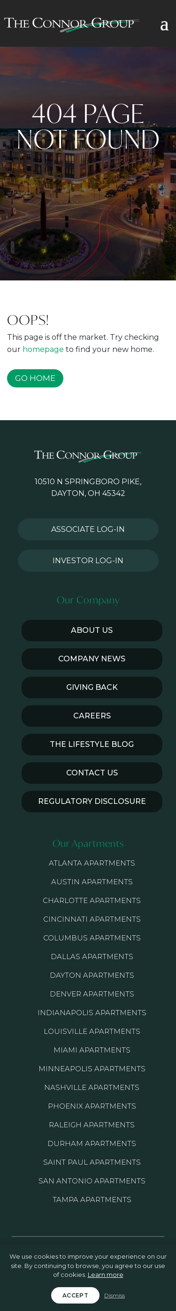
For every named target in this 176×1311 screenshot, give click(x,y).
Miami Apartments (92, 1050)
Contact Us (92, 772)
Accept (75, 1295)
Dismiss (114, 1295)
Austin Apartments (92, 881)
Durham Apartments (91, 1143)
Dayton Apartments (92, 975)
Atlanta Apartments (92, 863)
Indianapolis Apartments (92, 1012)
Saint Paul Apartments (92, 1162)
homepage (43, 349)
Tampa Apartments (92, 1199)
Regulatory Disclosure (92, 801)
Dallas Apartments (92, 956)
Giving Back (92, 687)
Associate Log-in (88, 529)
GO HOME (35, 378)
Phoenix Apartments (92, 1106)
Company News (91, 658)
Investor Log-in (88, 560)
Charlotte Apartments (92, 900)
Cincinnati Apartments (92, 919)
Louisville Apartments (92, 1031)
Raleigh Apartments (92, 1124)
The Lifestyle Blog (92, 744)
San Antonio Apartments (91, 1180)
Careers (92, 715)
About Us (92, 630)
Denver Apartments (92, 993)
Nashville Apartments (91, 1087)
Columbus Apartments (92, 937)
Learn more (105, 1274)
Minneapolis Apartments (91, 1068)
